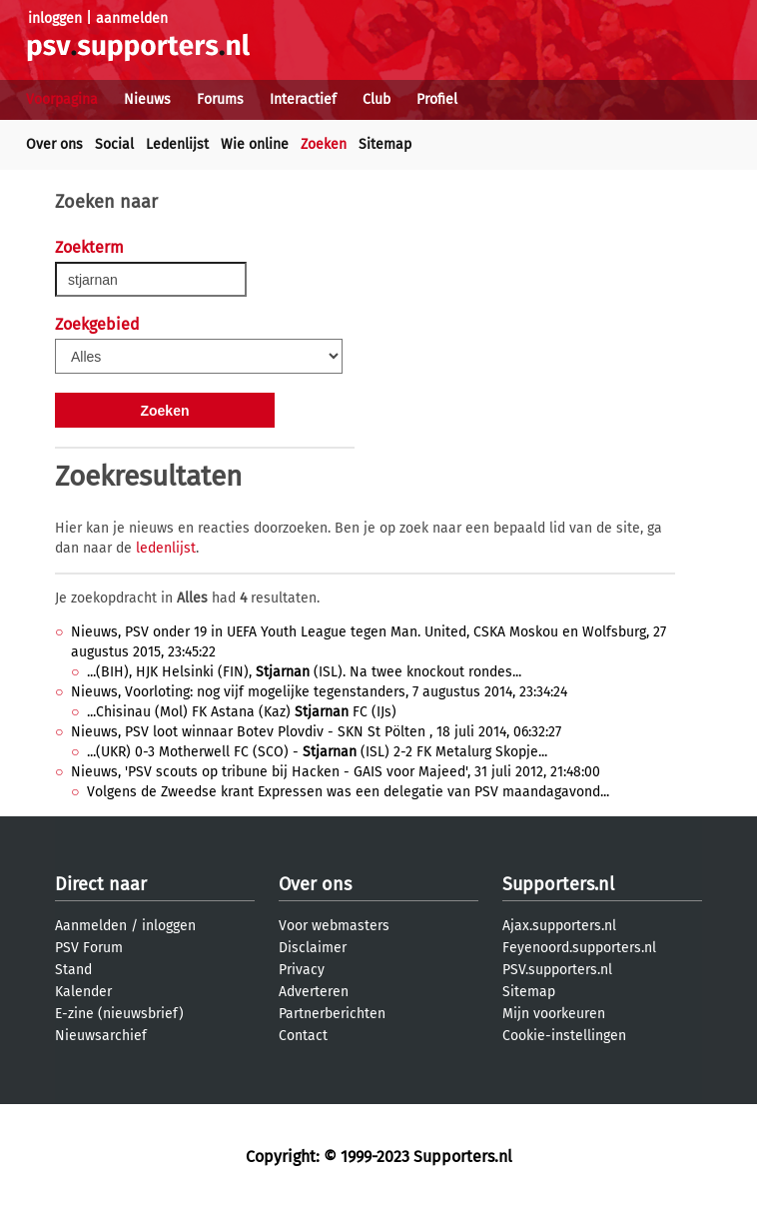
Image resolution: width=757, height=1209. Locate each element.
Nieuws (147, 99)
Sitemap (385, 144)
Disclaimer (313, 947)
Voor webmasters (334, 925)
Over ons (54, 144)
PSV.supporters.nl (557, 969)
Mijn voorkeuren (553, 1013)
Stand (73, 969)
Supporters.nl (558, 884)
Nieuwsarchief (101, 1035)
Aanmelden (91, 925)
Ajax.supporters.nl (559, 925)
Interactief (303, 99)
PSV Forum (89, 947)
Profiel (436, 99)
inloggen (55, 18)
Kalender (83, 991)
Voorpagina (62, 99)
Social (114, 144)
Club (376, 99)
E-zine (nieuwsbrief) (119, 1013)
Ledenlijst (177, 144)
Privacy (302, 969)
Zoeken (324, 144)
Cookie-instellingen (564, 1035)
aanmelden (132, 18)
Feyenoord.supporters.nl (579, 947)
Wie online (255, 144)
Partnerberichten (332, 1013)
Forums (220, 99)
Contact (303, 1035)
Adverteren (314, 991)
